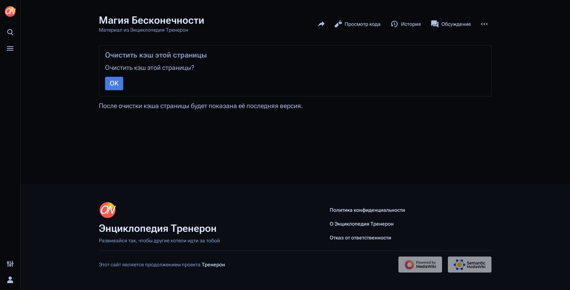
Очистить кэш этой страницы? (149, 67)
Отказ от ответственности (360, 238)
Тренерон (213, 264)
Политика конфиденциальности (367, 210)
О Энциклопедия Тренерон (362, 224)
